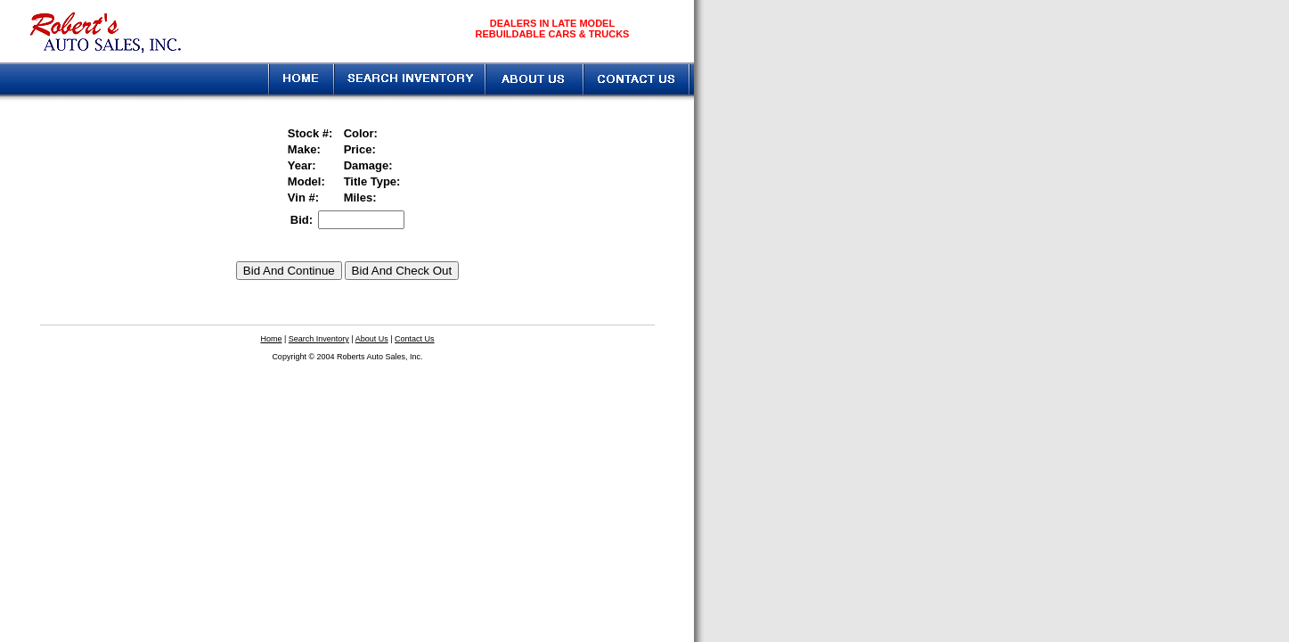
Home (270, 338)
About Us (371, 338)
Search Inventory (319, 338)
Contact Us (415, 338)
